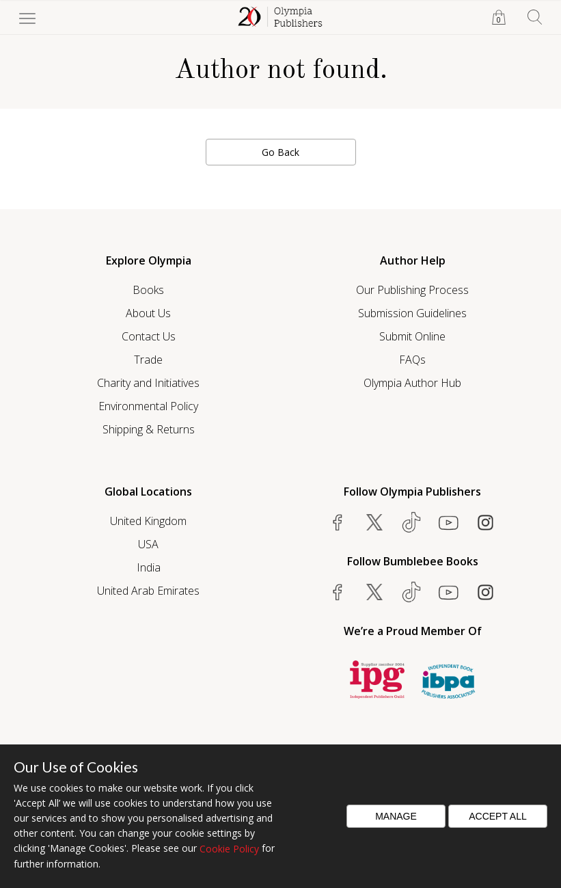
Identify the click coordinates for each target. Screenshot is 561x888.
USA (148, 544)
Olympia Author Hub (412, 382)
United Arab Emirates (148, 590)
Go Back (280, 152)
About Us (148, 313)
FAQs (412, 359)
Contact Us (149, 336)
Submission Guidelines (412, 313)
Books (148, 289)
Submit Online (412, 336)
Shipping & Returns (148, 429)
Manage (396, 816)
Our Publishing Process (412, 289)
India (149, 567)
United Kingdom (148, 520)
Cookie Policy (229, 848)
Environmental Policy (148, 406)
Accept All (498, 816)
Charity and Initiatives (148, 382)
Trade (148, 359)
